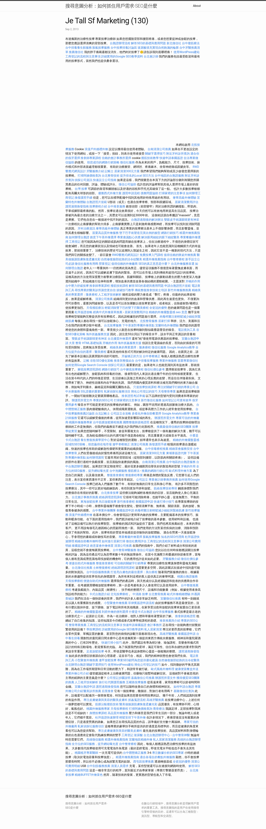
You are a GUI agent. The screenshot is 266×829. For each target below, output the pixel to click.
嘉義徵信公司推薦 (143, 678)
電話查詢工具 (187, 330)
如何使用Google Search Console (86, 365)
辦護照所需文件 (82, 400)
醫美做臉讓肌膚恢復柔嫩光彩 (138, 704)
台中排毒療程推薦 (157, 448)
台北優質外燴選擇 (119, 338)
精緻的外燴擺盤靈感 (162, 312)
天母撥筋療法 (95, 307)
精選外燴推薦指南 (154, 259)
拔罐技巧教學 (125, 290)
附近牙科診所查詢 (178, 153)
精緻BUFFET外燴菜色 (89, 774)
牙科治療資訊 (86, 228)
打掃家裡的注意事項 (172, 193)
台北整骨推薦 (157, 594)
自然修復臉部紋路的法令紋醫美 (121, 259)
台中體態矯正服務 (135, 752)
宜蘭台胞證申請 (85, 686)
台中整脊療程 (176, 259)
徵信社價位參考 (154, 369)
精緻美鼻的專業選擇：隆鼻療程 (130, 347)
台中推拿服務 (117, 206)
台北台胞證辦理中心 (157, 735)
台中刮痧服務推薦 (98, 572)
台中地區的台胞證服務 (169, 175)
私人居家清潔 (153, 629)
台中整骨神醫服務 (125, 550)
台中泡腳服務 (118, 471)
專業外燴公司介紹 (77, 673)
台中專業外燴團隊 (104, 510)
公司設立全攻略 (121, 413)
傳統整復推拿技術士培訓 (151, 290)
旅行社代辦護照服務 (112, 682)
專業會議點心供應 (129, 237)
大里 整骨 (75, 343)
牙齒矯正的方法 (132, 356)
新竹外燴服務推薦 (180, 290)
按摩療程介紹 (98, 206)
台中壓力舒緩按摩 (77, 285)
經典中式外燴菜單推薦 (107, 312)
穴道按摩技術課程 (145, 387)
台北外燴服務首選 (183, 263)
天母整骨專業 (167, 391)
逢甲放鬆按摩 (108, 660)
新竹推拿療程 (126, 501)
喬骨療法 (159, 708)
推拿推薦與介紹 (170, 620)
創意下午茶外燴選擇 (103, 237)
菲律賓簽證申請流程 (141, 603)
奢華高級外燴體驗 (184, 197)
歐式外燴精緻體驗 (178, 594)
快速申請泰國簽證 (171, 158)
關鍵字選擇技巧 (155, 153)
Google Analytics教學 (181, 347)
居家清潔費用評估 (186, 202)
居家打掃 (164, 321)
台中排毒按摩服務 (147, 360)
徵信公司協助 (127, 184)
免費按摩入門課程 (152, 255)
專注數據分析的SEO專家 (168, 752)
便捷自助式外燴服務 (82, 563)
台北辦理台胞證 (75, 664)
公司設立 (142, 479)
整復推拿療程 (115, 475)
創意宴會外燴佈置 (102, 545)
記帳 (86, 360)
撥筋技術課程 (120, 285)
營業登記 (105, 263)
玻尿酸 (138, 735)
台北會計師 (151, 56)
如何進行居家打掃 (113, 541)
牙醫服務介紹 (95, 171)
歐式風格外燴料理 (163, 669)
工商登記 (75, 241)
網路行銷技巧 (170, 233)
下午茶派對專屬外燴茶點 (138, 325)
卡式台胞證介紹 (99, 594)
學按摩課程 (93, 629)
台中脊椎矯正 (152, 356)
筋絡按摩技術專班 (166, 488)
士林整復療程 (102, 567)
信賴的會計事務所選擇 (116, 158)
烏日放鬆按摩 (108, 501)
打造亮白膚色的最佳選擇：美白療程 (134, 572)
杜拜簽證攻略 (83, 312)
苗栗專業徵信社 (188, 360)
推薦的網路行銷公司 (155, 471)
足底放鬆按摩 (95, 651)
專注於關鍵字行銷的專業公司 (176, 387)
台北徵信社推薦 (82, 567)
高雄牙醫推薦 (168, 634)
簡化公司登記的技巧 (144, 391)
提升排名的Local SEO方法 (137, 175)
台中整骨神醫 (181, 735)
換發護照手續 (83, 197)
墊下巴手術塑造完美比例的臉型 (139, 233)
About (197, 6)
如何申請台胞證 (184, 686)
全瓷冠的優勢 (158, 307)
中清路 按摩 (140, 594)
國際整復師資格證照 (136, 422)
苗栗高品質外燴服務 (105, 233)
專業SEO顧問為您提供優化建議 (137, 660)
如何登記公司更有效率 (176, 400)
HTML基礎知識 (92, 343)
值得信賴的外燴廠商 (124, 263)
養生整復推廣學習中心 (95, 440)
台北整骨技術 (110, 175)
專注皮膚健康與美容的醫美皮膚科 (105, 700)
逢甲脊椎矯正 (121, 444)
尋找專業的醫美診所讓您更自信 (95, 290)
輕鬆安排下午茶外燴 (132, 717)
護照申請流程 (131, 193)
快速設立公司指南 (104, 180)
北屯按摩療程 (120, 594)
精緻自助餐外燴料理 (88, 541)
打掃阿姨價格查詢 (89, 175)
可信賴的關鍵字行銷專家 (130, 563)
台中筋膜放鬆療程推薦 (108, 422)
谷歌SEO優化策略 (101, 360)
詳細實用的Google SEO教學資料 (122, 56)
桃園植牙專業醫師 (86, 752)
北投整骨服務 (148, 321)
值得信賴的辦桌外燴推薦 (180, 255)
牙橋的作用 (192, 281)
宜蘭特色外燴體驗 (167, 325)
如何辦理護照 (95, 457)
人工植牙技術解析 (110, 294)
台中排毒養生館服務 (78, 47)
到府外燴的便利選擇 (115, 611)
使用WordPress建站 (187, 52)
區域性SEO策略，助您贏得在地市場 (88, 444)
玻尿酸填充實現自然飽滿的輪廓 (158, 47)
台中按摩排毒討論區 (124, 47)
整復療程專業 (134, 475)
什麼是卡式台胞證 (140, 611)
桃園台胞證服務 (187, 576)
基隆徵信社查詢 (184, 691)
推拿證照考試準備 (134, 396)
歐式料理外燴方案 (181, 471)
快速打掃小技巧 (164, 501)
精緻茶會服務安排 (181, 448)
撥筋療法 (133, 471)
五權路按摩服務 (136, 682)
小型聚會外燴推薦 (115, 603)
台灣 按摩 (81, 189)
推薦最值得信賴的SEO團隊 (174, 426)
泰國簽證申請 (144, 501)
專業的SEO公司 (103, 400)
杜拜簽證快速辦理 (107, 717)
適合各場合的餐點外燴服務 (157, 757)
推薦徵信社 (76, 52)
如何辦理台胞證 (79, 237)
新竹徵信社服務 (151, 400)
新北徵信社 (174, 43)
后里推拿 (108, 691)
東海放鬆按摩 (90, 501)
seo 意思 (181, 312)
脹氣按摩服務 (101, 47)
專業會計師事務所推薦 (163, 479)
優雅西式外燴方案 (110, 193)
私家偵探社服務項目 (117, 391)
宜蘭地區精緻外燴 (141, 739)
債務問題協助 (149, 193)
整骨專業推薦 (77, 625)
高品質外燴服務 (118, 713)
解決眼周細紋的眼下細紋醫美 (160, 237)
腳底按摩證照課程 (90, 369)
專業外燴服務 (168, 360)
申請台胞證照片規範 (177, 285)
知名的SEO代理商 (172, 537)
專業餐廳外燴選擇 (131, 537)
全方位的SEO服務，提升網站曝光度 (95, 744)
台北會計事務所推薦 (85, 497)
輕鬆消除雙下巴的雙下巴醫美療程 (127, 307)
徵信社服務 (127, 162)
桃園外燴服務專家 (80, 422)
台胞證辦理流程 (120, 43)
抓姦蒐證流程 (137, 700)
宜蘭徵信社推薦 (170, 598)
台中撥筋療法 (191, 43)
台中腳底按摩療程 (132, 369)
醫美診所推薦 (92, 691)
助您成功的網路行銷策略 (103, 162)
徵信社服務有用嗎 (86, 263)
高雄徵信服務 (95, 739)
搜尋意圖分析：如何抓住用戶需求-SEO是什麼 (111, 6)
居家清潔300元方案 (127, 171)
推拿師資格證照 (185, 616)
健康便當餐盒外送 (186, 669)
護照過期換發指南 (77, 206)
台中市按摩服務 (163, 611)
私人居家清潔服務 (164, 739)
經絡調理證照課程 (110, 497)
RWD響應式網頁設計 (125, 255)
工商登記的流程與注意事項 (83, 56)
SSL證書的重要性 (92, 391)
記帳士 (109, 171)
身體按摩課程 (98, 713)
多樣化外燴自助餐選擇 (147, 413)
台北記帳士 (102, 413)
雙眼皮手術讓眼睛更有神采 (181, 219)
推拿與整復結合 (124, 360)
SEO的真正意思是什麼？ (154, 263)
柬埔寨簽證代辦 (176, 453)
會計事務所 (154, 625)
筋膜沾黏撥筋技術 (107, 704)
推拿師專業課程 (91, 158)
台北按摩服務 (113, 325)
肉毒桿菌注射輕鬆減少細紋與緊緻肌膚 (160, 510)
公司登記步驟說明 (118, 678)
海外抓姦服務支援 (97, 334)
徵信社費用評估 (136, 541)
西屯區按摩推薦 (144, 761)
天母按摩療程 (74, 581)
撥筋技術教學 (150, 158)
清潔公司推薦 (104, 299)
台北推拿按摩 (110, 493)
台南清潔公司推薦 (159, 149)
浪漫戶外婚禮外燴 (96, 149)
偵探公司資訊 (83, 180)
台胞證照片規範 (96, 202)
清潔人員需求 (120, 766)
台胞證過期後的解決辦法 (147, 219)
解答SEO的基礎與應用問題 (148, 43)
